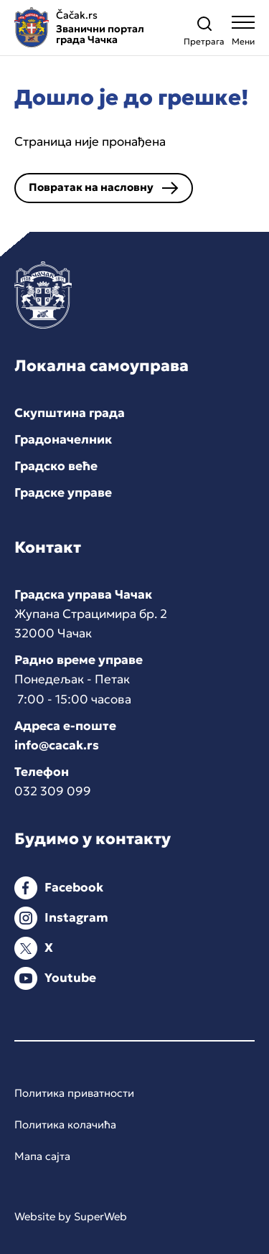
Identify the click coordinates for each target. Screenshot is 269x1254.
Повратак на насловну (91, 187)
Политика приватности (74, 1093)
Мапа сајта (42, 1156)
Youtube (70, 978)
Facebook (73, 887)
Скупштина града (69, 413)
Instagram (76, 917)
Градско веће (56, 466)
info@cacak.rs (56, 745)
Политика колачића (65, 1124)
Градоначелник (63, 439)
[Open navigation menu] (243, 34)
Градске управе (63, 492)
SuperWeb (100, 1216)
